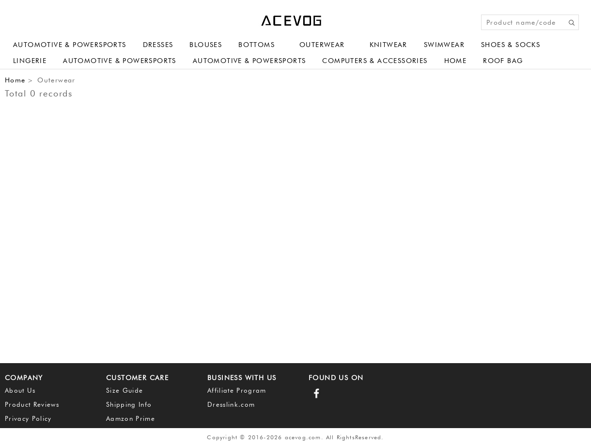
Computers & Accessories (374, 60)
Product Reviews (32, 404)
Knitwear (388, 44)
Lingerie (30, 60)
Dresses (158, 44)
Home (455, 60)
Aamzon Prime (130, 418)
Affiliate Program (236, 390)
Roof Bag (503, 60)
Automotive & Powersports (69, 44)
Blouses (205, 44)
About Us (20, 390)
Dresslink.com (231, 404)
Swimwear (444, 44)
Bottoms (256, 44)
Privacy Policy (28, 418)
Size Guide (124, 390)
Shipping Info (129, 404)
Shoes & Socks (510, 44)
